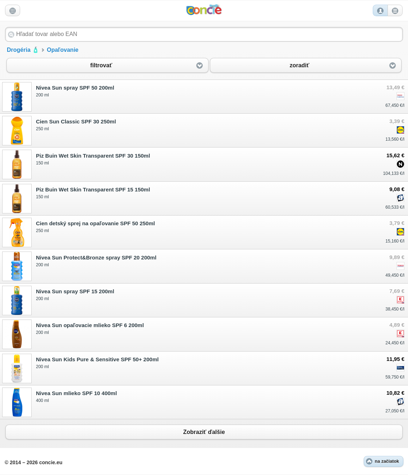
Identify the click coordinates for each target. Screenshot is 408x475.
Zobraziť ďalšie (204, 432)
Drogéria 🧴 (23, 50)
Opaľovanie (62, 50)
